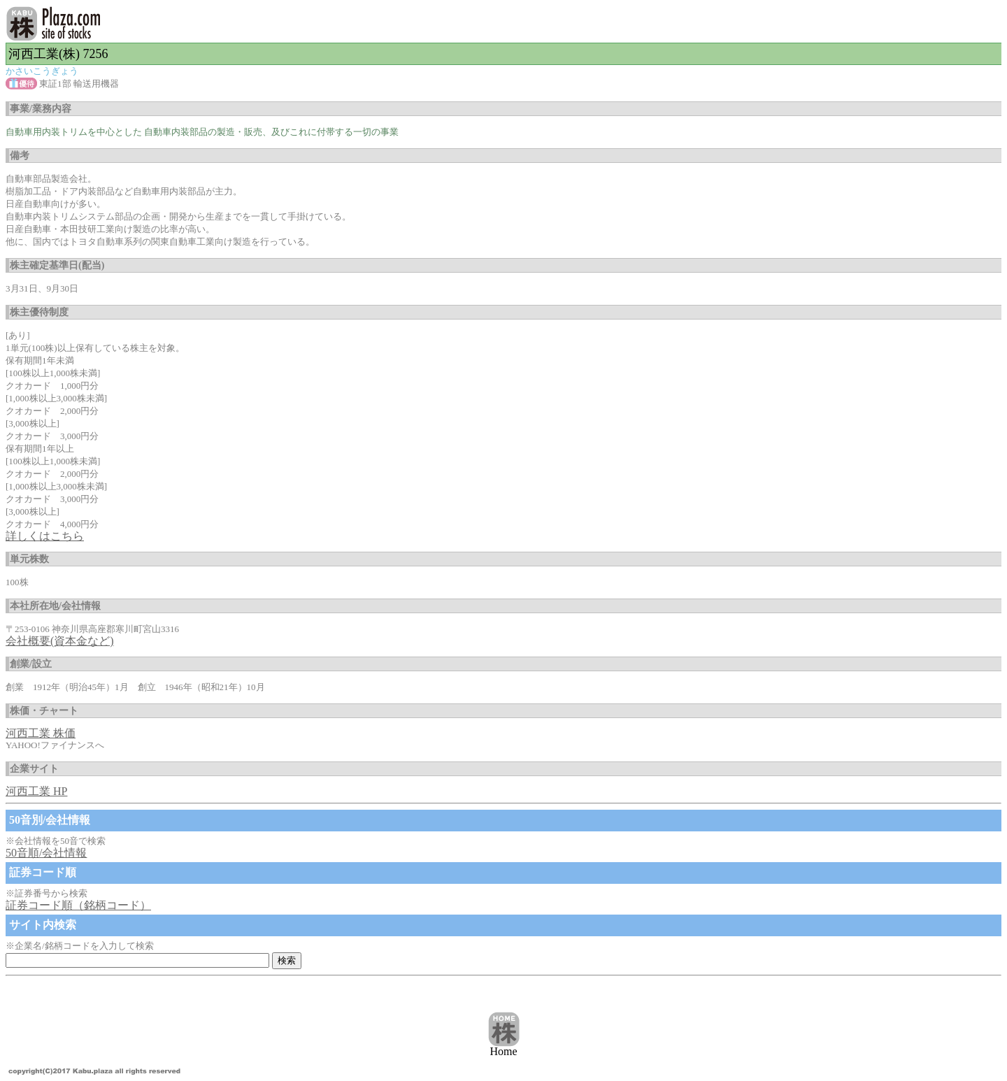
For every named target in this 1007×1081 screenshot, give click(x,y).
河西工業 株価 (41, 733)
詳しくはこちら (45, 536)
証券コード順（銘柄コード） (78, 905)
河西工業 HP (36, 791)
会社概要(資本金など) (60, 641)
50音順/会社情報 (46, 853)
